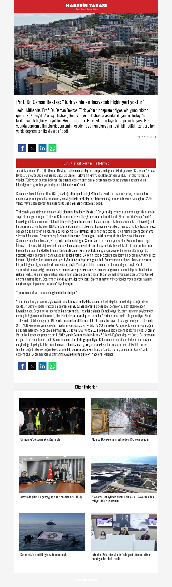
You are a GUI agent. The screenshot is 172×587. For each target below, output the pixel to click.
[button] (22, 148)
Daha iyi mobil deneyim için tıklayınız (86, 163)
